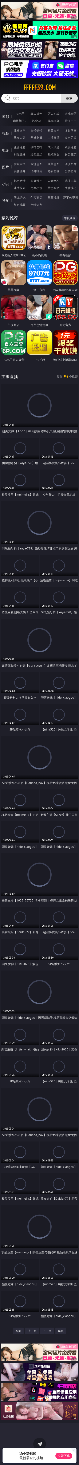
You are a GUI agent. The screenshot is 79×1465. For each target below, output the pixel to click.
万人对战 (53, 114)
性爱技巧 (70, 188)
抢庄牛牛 (70, 121)
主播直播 (53, 138)
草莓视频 (53, 198)
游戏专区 (70, 114)
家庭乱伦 (36, 181)
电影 (5, 150)
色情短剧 (36, 205)
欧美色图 (53, 164)
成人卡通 (53, 147)
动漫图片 (70, 164)
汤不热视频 (70, 198)
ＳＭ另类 (70, 138)
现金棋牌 (53, 121)
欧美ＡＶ (53, 130)
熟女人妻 (19, 138)
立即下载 (64, 1456)
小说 (5, 183)
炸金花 (36, 121)
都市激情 (19, 181)
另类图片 (70, 171)
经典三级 (36, 154)
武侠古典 (70, 181)
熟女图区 (53, 171)
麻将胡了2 (19, 121)
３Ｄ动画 (70, 130)
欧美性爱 (70, 147)
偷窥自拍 (19, 164)
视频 (5, 133)
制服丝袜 (19, 154)
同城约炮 (19, 198)
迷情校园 (19, 188)
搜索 (69, 98)
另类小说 (36, 188)
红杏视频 (19, 205)
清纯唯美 (36, 171)
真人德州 (36, 114)
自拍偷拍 (36, 130)
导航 (5, 200)
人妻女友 (53, 181)
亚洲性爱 (19, 147)
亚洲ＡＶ (19, 130)
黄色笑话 (53, 188)
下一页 (47, 1331)
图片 (5, 167)
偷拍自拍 (36, 147)
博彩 (5, 116)
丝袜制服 (36, 138)
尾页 (61, 1331)
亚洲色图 (36, 164)
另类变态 (70, 154)
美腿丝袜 (19, 171)
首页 (18, 1331)
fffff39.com (39, 87)
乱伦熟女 (53, 154)
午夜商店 (36, 198)
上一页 (32, 1331)
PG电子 (19, 114)
